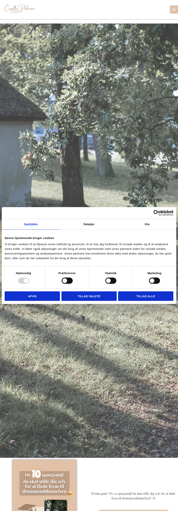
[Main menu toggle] (174, 11)
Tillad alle (145, 296)
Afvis (32, 296)
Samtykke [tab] (31, 224)
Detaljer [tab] (89, 224)
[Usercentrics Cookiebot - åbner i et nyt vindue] (156, 213)
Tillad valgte (89, 296)
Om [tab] (147, 224)
